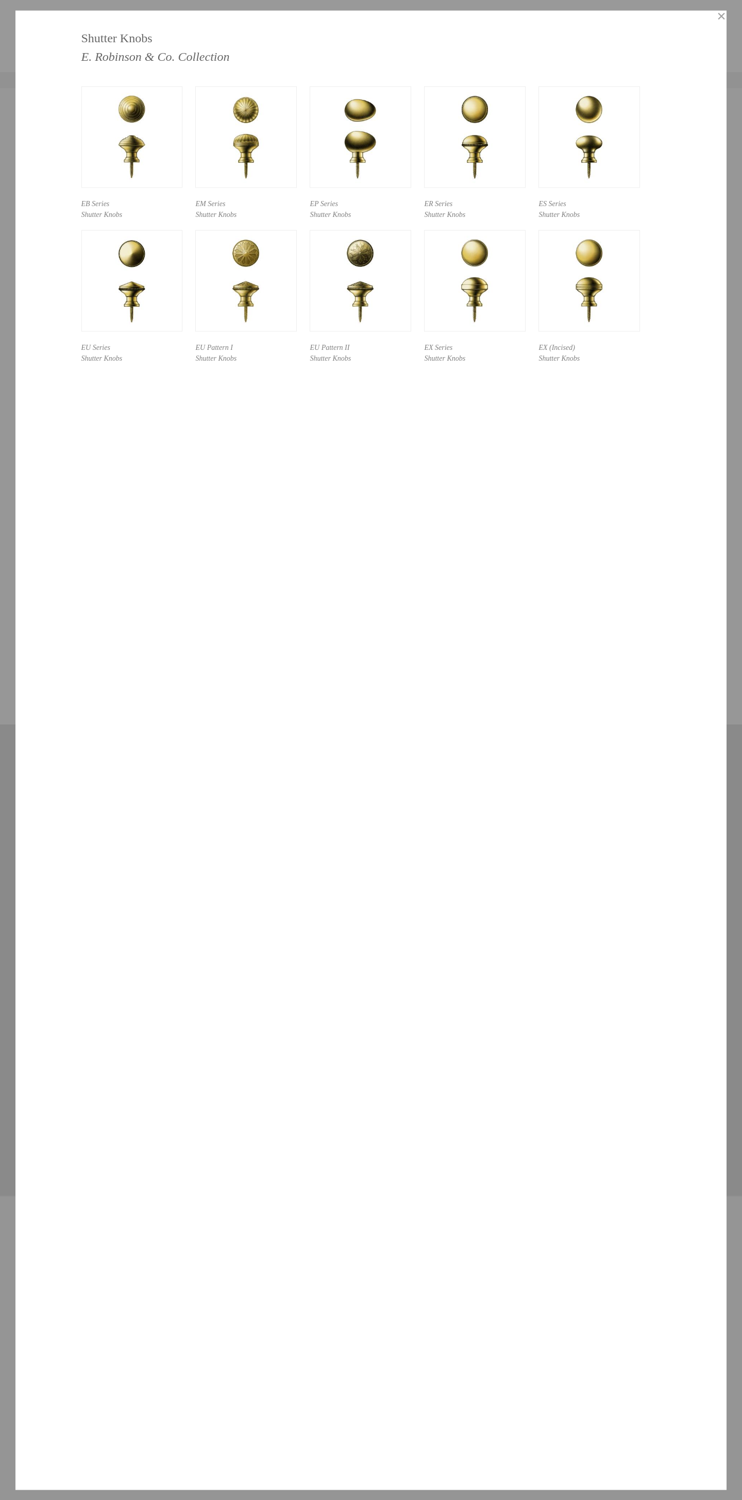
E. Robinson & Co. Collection (155, 56)
